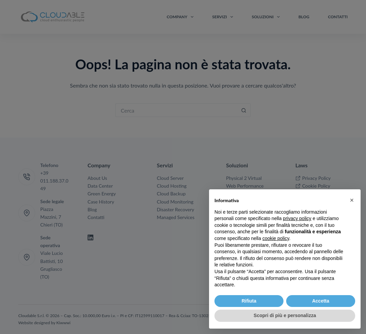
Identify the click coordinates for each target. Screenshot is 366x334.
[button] (351, 200)
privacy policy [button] (297, 218)
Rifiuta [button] (249, 301)
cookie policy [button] (275, 238)
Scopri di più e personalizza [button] (285, 315)
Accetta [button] (320, 301)
